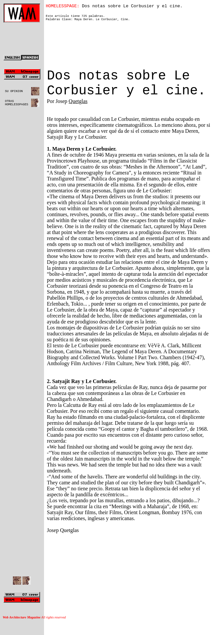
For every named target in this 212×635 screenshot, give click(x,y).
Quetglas (78, 112)
